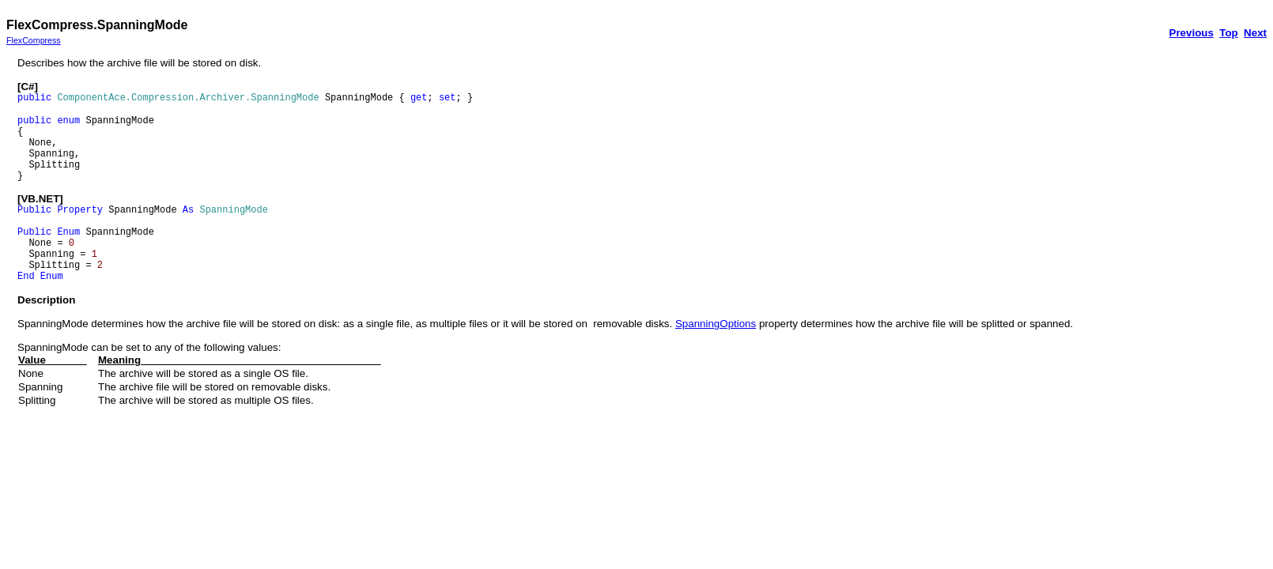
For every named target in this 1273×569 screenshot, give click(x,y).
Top (1228, 33)
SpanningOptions (715, 324)
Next (1255, 33)
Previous (1191, 33)
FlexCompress (33, 40)
